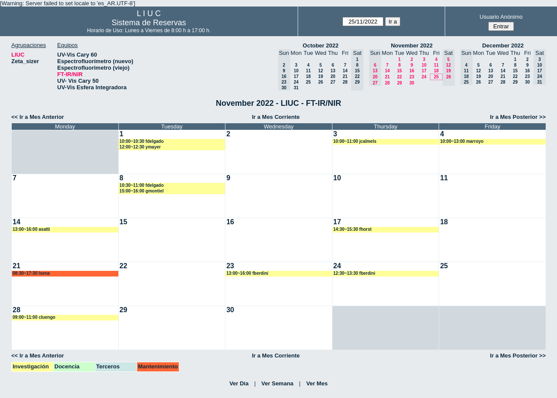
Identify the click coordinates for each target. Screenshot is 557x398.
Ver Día (238, 383)
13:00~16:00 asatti (31, 229)
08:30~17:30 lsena (31, 273)
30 (411, 83)
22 (399, 76)
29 (399, 83)
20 (332, 76)
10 (296, 70)
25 (308, 82)
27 (332, 82)
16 (411, 70)
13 (332, 70)
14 (344, 70)
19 (320, 76)
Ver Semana (278, 383)
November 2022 (412, 45)
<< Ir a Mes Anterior (37, 117)
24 (296, 82)
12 (320, 70)
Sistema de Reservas (148, 22)
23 (411, 76)
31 (296, 87)
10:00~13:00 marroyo (461, 141)
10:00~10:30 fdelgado (142, 141)
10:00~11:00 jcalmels (354, 141)
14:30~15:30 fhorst (352, 229)
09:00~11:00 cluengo (34, 317)
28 (344, 82)
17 (296, 76)
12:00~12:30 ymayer (140, 147)
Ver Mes (317, 383)
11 (308, 70)
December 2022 (502, 45)
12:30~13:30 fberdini (354, 273)
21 (344, 76)
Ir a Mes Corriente (276, 117)
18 (308, 76)
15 (399, 70)
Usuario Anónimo (501, 16)
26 (320, 82)
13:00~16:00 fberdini (247, 273)
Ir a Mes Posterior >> (518, 117)
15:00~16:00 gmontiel (142, 191)
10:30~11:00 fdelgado (142, 185)
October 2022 (321, 45)
